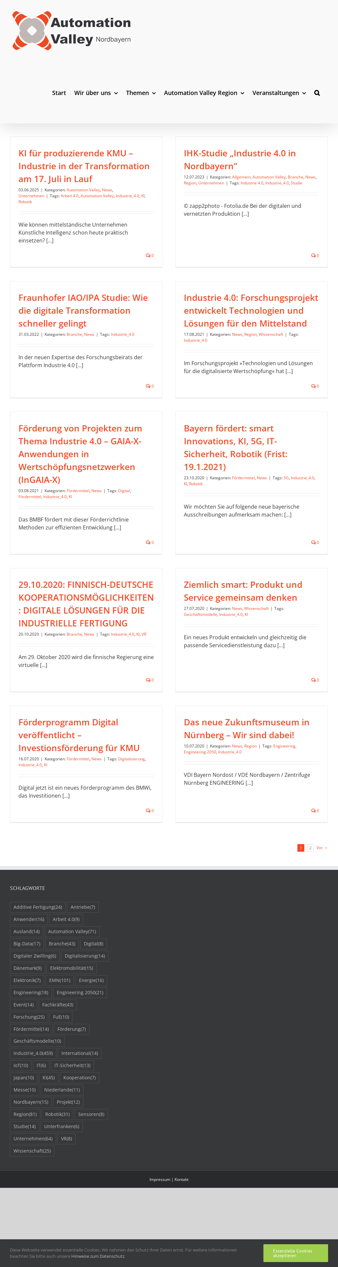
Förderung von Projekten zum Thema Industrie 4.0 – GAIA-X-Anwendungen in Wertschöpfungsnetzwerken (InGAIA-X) (102, 438)
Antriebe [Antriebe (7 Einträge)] (83, 954)
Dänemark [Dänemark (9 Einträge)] (28, 1015)
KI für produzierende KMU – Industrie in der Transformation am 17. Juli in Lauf (84, 166)
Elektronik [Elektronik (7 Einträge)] (27, 1027)
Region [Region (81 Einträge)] (25, 1161)
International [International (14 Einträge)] (79, 1100)
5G (297, 462)
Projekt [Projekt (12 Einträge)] (68, 1149)
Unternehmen (31, 196)
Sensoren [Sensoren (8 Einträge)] (91, 1161)
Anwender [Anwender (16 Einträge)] (29, 966)
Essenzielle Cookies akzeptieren (292, 1253)
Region (179, 183)
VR (144, 629)
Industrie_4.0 (127, 196)
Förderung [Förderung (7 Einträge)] (71, 1076)
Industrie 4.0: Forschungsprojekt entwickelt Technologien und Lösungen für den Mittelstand (219, 320)
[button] (317, 92)
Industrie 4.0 (241, 183)
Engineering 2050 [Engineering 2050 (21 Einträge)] (80, 1039)
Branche (285, 177)
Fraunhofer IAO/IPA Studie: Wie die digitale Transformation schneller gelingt (126, 282)
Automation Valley (83, 190)
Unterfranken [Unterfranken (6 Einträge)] (61, 1173)
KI (143, 196)
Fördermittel (99, 475)
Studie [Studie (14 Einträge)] (25, 1173)
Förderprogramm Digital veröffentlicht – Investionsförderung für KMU (122, 702)
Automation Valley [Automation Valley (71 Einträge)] (72, 978)
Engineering (252, 756)
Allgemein (230, 177)
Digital (146, 475)
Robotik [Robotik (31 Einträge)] (57, 1161)
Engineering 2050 (168, 762)
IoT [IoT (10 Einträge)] (21, 1112)
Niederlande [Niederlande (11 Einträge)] (62, 1137)
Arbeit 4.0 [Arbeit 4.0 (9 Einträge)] (66, 966)
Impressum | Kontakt (169, 1226)
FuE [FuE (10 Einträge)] (61, 1064)
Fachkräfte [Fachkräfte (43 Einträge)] (57, 1052)
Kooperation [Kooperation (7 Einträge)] (79, 1125)
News (107, 190)
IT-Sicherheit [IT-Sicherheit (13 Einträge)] (72, 1112)
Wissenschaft (238, 344)
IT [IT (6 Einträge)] (41, 1112)
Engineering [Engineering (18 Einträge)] (31, 1039)
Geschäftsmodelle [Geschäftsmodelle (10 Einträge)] (37, 1088)
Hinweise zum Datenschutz (97, 1256)
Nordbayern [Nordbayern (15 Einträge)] (31, 1149)
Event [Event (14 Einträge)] (24, 1052)
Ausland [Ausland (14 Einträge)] (27, 978)
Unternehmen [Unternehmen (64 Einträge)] (33, 1186)
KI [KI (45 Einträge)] (49, 1125)
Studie (286, 183)
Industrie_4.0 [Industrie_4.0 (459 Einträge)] (33, 1100)
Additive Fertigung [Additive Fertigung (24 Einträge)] (38, 954)
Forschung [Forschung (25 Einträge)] (29, 1064)
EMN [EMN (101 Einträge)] (59, 1027)
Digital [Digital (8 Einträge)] (93, 991)
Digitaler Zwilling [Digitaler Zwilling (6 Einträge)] (35, 1003)
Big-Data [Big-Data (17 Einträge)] (27, 991)
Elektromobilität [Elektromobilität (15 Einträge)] (71, 1015)
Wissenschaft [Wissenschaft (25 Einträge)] (32, 1198)
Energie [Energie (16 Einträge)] (91, 1027)
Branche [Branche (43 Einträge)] (62, 991)
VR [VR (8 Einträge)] (66, 1186)
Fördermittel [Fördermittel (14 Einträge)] (31, 1076)
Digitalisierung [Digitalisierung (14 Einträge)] (85, 1003)
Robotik (25, 202)
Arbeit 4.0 (70, 196)
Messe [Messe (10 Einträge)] (25, 1137)
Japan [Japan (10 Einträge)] (24, 1125)
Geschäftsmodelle (190, 609)
